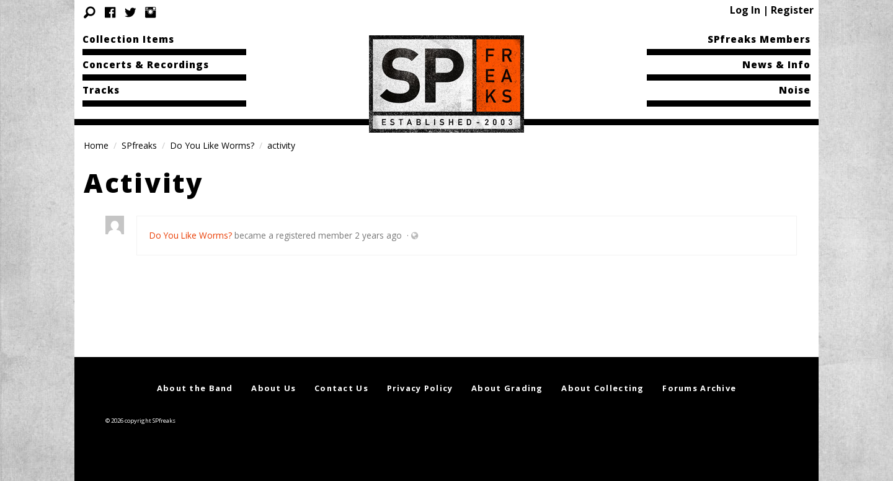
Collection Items (128, 39)
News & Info (776, 64)
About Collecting (602, 388)
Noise (795, 90)
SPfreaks (139, 145)
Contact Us (341, 388)
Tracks (101, 90)
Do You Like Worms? (212, 145)
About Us (273, 388)
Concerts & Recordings (145, 64)
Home (96, 145)
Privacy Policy (420, 388)
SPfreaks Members (759, 39)
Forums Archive (699, 388)
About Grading (507, 388)
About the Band (195, 388)
